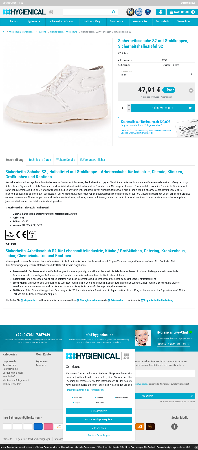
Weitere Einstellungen (99, 435)
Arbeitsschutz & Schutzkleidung (63, 21)
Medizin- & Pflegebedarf (93, 21)
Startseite (7, 439)
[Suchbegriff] (86, 12)
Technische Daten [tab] (40, 160)
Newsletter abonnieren (117, 354)
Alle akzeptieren (99, 411)
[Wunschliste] (188, 3)
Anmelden (41, 365)
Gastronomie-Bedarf (141, 21)
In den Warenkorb (171, 108)
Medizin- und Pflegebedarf (16, 380)
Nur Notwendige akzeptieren (99, 419)
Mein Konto (43, 354)
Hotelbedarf (9, 376)
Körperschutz (30, 300)
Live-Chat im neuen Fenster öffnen (173, 344)
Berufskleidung (10, 369)
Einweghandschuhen (90, 300)
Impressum (97, 389)
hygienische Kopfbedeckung (158, 300)
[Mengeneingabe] (122, 108)
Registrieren (42, 361)
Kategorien (10, 354)
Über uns (13, 21)
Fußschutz (42, 32)
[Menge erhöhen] (129, 106)
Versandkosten (184, 21)
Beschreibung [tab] (14, 160)
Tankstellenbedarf (163, 21)
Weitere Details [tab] (65, 160)
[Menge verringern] (129, 110)
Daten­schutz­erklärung (78, 389)
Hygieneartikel (34, 21)
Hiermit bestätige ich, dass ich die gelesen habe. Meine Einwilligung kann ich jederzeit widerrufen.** (147, 385)
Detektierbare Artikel (118, 21)
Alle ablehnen (99, 428)
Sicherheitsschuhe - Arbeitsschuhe (63, 32)
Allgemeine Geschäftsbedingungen (33, 439)
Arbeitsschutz (118, 300)
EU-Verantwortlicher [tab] (92, 160)
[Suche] (113, 12)
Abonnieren (167, 396)
